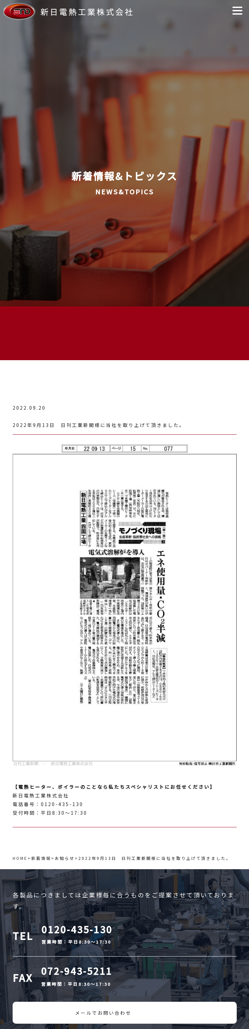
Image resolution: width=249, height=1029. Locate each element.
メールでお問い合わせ (103, 1012)
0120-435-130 (77, 929)
